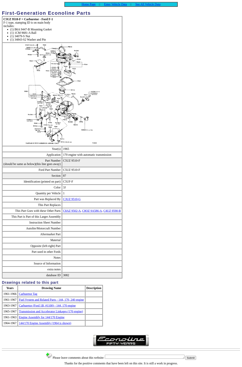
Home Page (88, 4)
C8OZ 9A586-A (92, 210)
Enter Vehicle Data (115, 4)
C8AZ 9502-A (72, 210)
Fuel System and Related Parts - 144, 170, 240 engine (51, 299)
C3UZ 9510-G (72, 199)
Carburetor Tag (28, 293)
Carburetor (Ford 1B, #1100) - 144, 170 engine (47, 305)
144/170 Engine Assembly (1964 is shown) (45, 323)
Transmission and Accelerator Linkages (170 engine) (51, 311)
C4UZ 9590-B (112, 210)
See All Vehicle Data (148, 4)
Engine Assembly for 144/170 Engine (41, 317)
